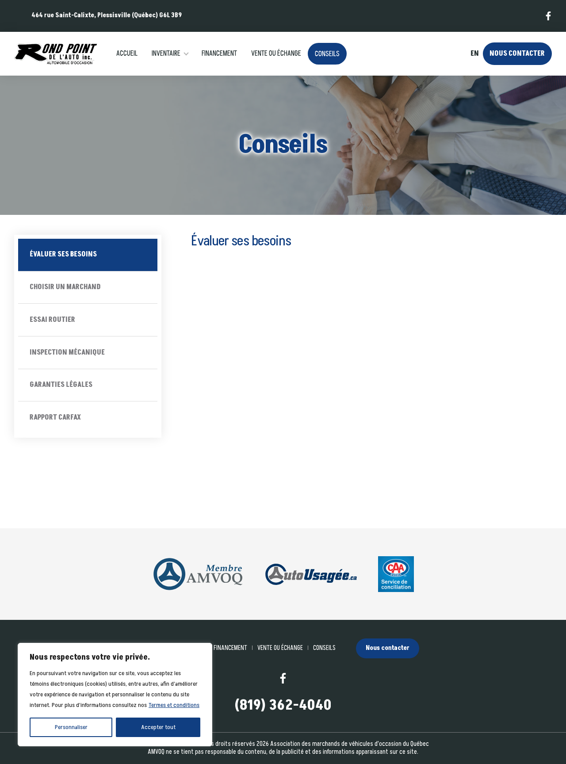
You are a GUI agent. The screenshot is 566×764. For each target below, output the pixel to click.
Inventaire (166, 53)
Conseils (327, 54)
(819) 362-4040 (283, 705)
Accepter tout (158, 727)
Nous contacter (517, 53)
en (474, 54)
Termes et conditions (174, 705)
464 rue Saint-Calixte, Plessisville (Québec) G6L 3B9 (106, 15)
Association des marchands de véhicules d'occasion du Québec (349, 744)
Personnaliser (71, 727)
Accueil (127, 53)
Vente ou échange (276, 53)
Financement (219, 53)
